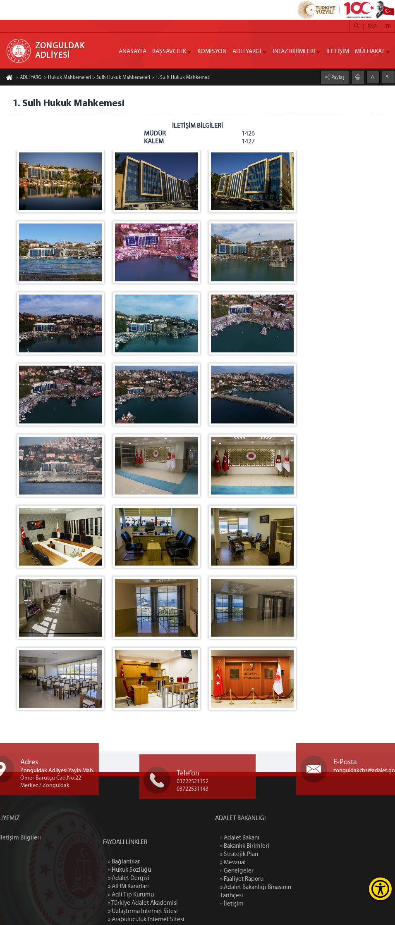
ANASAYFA (132, 52)
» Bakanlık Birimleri (278, 846)
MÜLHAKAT (370, 52)
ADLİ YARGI (246, 52)
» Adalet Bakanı (273, 838)
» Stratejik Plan (273, 854)
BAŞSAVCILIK (169, 52)
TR (387, 26)
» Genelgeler (270, 871)
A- (373, 76)
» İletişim (266, 904)
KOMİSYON (212, 52)
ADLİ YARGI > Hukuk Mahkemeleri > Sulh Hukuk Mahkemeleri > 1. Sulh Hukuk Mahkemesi (113, 78)
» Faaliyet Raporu (275, 879)
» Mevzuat (267, 863)
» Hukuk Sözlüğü (129, 916)
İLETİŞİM (337, 52)
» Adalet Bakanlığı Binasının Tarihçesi (289, 892)
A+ (388, 76)
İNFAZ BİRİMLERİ (294, 52)
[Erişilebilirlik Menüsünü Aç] (380, 888)
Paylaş (337, 77)
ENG (372, 26)
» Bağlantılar (124, 908)
